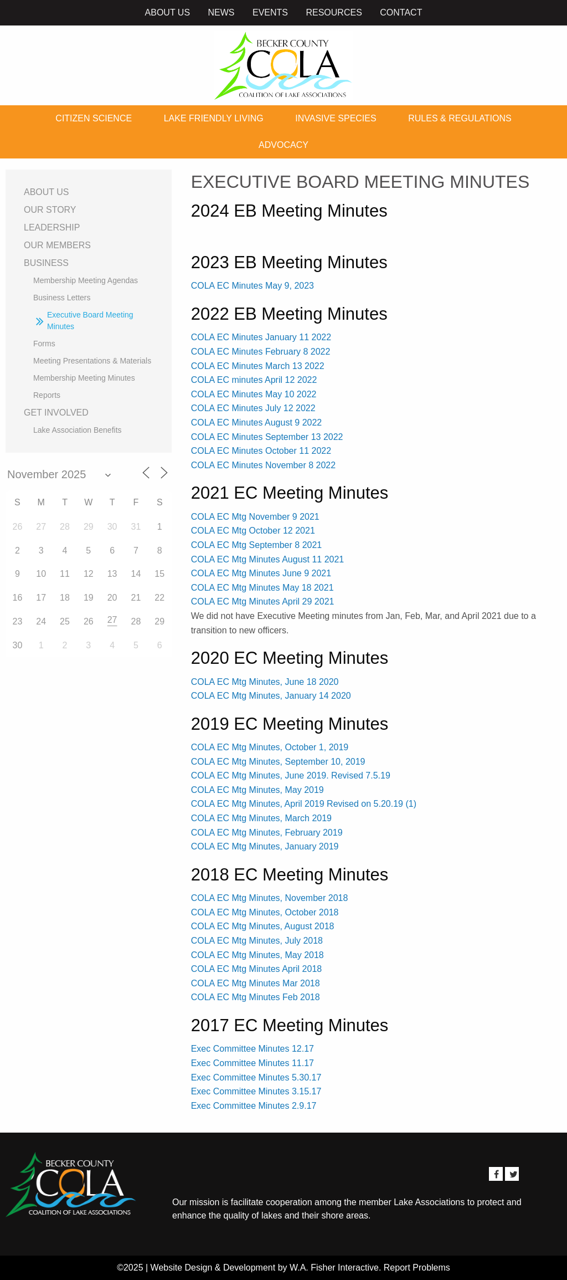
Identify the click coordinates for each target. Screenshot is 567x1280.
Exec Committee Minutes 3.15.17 (256, 1091)
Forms (44, 343)
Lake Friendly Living (214, 118)
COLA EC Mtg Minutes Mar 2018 (255, 983)
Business (46, 263)
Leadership (52, 227)
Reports (46, 395)
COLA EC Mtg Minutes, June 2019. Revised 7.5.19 (290, 775)
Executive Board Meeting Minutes (90, 320)
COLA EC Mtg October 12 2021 (253, 530)
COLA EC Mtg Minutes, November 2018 (269, 898)
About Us (167, 12)
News (221, 12)
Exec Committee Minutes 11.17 (252, 1063)
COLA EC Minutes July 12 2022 (253, 408)
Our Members (57, 245)
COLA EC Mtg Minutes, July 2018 (257, 940)
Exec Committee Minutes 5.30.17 (256, 1077)
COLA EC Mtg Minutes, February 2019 (267, 832)
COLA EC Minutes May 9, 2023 (252, 285)
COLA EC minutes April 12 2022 (254, 380)
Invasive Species (335, 118)
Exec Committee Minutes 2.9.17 (254, 1105)
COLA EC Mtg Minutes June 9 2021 (261, 573)
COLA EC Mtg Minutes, (236, 846)
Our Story (50, 209)
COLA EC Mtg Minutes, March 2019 (261, 818)
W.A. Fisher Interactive (334, 1267)
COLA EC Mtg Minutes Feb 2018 (255, 997)
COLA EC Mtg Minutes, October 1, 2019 (270, 747)
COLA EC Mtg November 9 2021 (255, 516)
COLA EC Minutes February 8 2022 (261, 351)
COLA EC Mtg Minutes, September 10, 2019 (278, 761)
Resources (334, 12)
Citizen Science (93, 118)
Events (270, 12)
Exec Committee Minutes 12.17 (252, 1048)
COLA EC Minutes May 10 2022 (254, 394)
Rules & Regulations (459, 118)
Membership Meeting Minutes (84, 377)
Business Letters (62, 297)
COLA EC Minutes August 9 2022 (256, 422)
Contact (401, 12)
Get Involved (56, 412)
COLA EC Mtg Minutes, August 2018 (262, 926)
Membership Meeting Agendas (85, 280)
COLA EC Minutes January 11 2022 (261, 337)
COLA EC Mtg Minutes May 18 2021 (262, 587)
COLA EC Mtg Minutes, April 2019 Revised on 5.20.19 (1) (303, 803)
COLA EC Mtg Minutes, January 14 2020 (271, 695)
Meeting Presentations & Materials (92, 360)
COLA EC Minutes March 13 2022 (257, 366)
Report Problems (417, 1267)
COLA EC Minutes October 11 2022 (261, 450)
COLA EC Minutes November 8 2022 (263, 465)
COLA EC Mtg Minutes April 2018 (256, 969)
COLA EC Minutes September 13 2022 (267, 437)
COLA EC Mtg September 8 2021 (256, 545)
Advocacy (283, 145)
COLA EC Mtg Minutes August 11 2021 (267, 559)
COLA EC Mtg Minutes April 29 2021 (262, 601)
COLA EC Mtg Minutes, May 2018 (257, 955)
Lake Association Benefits (77, 430)
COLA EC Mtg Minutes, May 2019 (257, 790)
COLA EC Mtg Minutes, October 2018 (265, 912)
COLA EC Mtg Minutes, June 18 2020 (265, 682)
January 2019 (310, 846)
